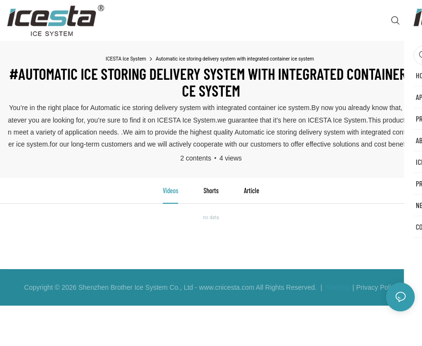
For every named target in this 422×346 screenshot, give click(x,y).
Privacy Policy (377, 287)
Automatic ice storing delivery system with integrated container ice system (235, 59)
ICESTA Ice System (126, 59)
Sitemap (337, 287)
